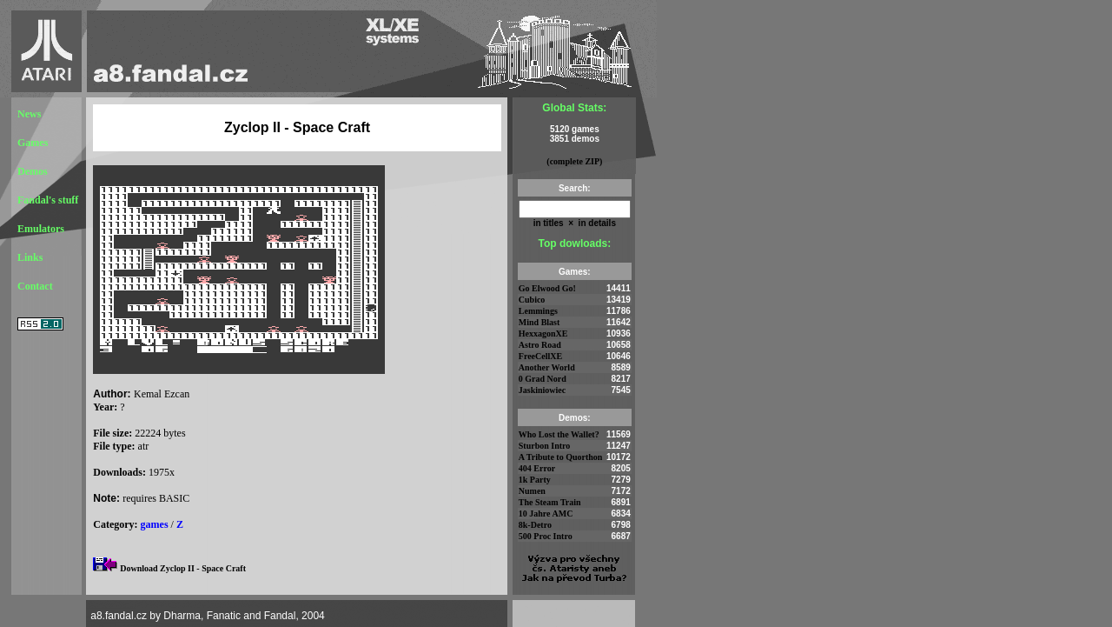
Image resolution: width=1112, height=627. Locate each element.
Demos (32, 171)
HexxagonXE (543, 333)
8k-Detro (535, 525)
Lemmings (538, 311)
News (29, 114)
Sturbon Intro (545, 445)
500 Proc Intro (546, 536)
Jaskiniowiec (542, 390)
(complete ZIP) (574, 161)
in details (596, 223)
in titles (548, 223)
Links (30, 257)
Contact (35, 286)
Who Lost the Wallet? (559, 434)
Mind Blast (539, 322)
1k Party (535, 479)
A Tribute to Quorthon (561, 457)
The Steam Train (550, 502)
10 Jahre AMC (546, 513)
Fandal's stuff (47, 200)
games (155, 524)
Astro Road (540, 345)
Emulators (40, 229)
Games (32, 143)
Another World (547, 367)
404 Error (537, 468)
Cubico (532, 299)
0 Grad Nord (542, 379)
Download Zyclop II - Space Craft (183, 568)
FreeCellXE (540, 356)
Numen (532, 491)
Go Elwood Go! (547, 288)
